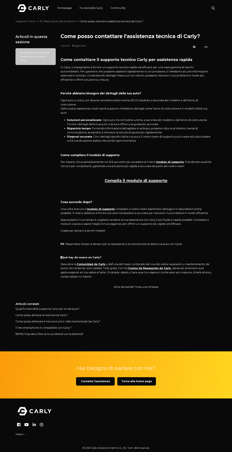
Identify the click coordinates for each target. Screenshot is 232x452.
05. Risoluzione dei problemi (57, 21)
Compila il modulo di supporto (136, 180)
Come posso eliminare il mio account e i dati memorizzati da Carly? (57, 321)
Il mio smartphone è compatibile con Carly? (43, 327)
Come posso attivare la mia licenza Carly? (41, 315)
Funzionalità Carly (91, 8)
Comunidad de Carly (91, 264)
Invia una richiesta (146, 286)
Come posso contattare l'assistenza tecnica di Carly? (34, 56)
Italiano (20, 434)
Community (118, 8)
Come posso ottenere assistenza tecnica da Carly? (111, 21)
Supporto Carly (25, 21)
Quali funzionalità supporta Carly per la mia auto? (47, 308)
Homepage (64, 8)
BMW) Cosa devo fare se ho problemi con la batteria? (49, 334)
